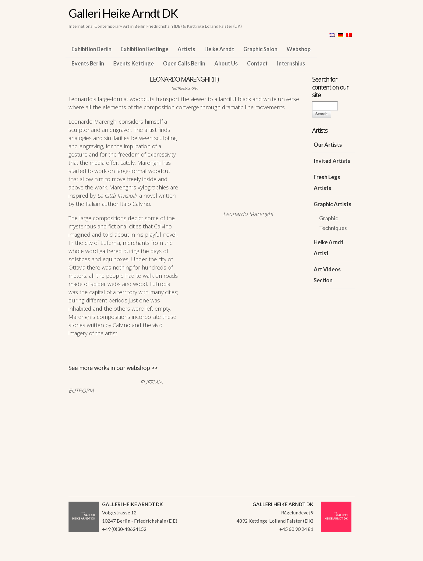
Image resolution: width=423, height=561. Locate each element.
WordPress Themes (343, 554)
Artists (186, 49)
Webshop (299, 49)
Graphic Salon (260, 49)
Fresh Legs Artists (327, 182)
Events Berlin (88, 63)
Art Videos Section (327, 275)
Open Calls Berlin (184, 63)
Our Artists (328, 144)
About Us (226, 63)
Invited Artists (332, 160)
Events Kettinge (133, 63)
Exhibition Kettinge (144, 49)
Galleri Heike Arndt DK (123, 13)
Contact (257, 63)
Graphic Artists (332, 204)
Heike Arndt (219, 49)
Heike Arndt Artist (329, 247)
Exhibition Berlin (91, 49)
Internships (291, 63)
